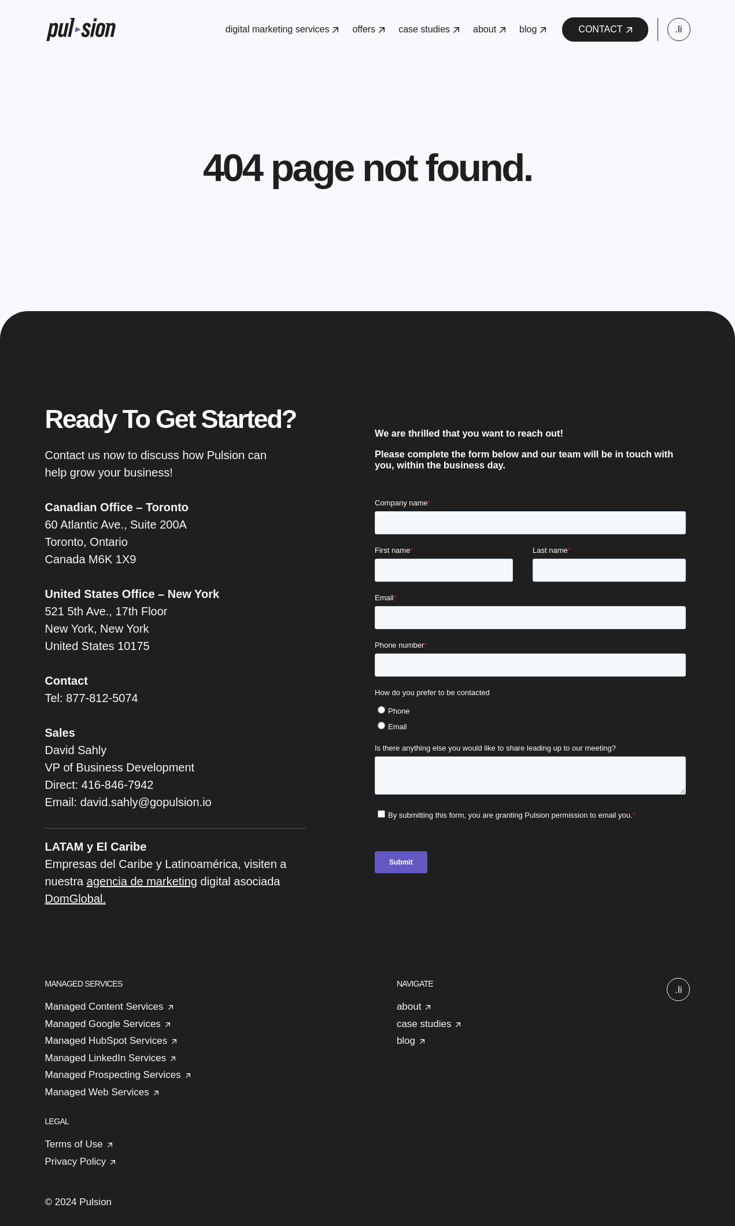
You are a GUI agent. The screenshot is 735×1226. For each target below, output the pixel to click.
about (489, 29)
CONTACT (604, 29)
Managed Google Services (103, 1023)
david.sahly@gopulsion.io (146, 802)
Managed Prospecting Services (113, 1074)
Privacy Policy (75, 1161)
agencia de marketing (142, 881)
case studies (428, 29)
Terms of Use (74, 1144)
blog (532, 29)
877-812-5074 (102, 698)
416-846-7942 (118, 784)
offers (368, 29)
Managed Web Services (97, 1092)
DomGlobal (74, 898)
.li (678, 29)
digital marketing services (282, 29)
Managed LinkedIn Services (106, 1058)
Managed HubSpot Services (106, 1040)
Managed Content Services (104, 1006)
